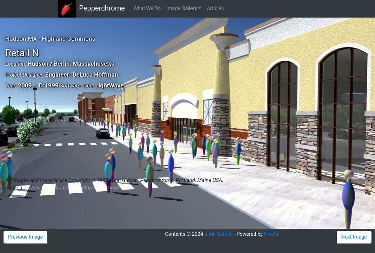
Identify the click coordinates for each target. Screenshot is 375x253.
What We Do (147, 9)
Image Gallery (181, 9)
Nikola (271, 234)
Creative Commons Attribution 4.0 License (71, 187)
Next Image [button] (354, 237)
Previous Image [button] (25, 237)
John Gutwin (219, 234)
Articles (215, 9)
